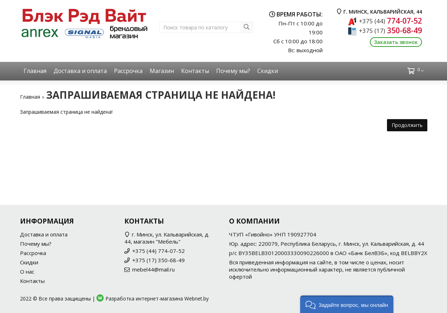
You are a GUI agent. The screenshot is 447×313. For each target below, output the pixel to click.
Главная (35, 71)
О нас (27, 271)
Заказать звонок (396, 42)
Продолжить (407, 125)
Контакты (195, 71)
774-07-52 (390, 21)
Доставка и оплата (80, 71)
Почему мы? (233, 71)
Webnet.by (196, 298)
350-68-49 (390, 30)
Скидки (267, 71)
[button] (346, 304)
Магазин (162, 71)
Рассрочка (128, 71)
